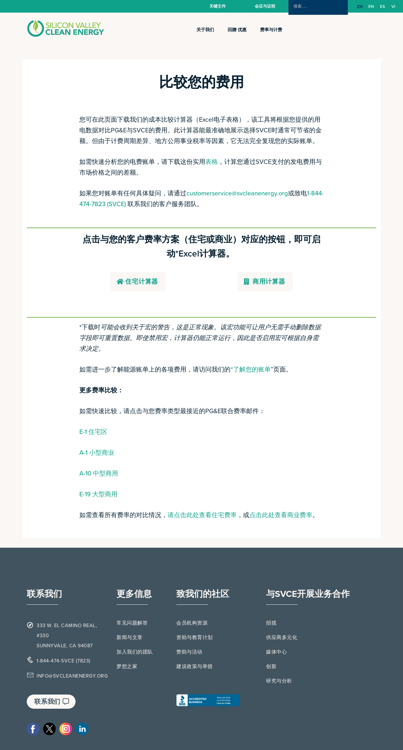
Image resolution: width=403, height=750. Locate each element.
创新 (271, 666)
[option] (371, 6)
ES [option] (382, 6)
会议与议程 (265, 6)
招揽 (271, 623)
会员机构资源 (191, 623)
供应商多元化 (281, 637)
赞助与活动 (189, 652)
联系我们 (51, 702)
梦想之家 (126, 666)
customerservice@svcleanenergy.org (237, 193)
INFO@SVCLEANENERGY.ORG (72, 676)
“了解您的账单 (250, 369)
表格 (211, 162)
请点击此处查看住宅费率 (202, 515)
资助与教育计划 (194, 637)
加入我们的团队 (134, 652)
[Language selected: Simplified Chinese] (377, 7)
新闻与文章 (129, 637)
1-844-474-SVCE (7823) (63, 661)
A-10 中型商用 (98, 473)
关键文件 (217, 6)
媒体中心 (276, 652)
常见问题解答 (132, 623)
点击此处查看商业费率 (280, 515)
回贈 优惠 (237, 29)
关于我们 (205, 29)
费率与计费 (271, 29)
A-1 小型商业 (96, 453)
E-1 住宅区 (93, 432)
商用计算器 (264, 282)
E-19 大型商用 (98, 494)
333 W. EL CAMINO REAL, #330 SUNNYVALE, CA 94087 (67, 635)
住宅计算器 (137, 282)
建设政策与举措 (194, 666)
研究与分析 (279, 681)
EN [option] (371, 6)
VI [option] (393, 6)
